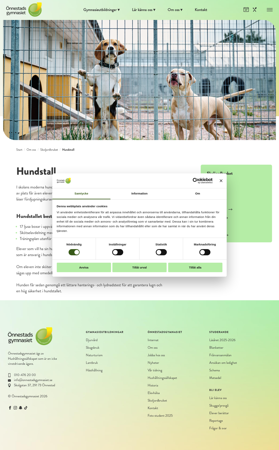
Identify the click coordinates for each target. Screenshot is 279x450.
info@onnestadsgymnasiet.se (33, 380)
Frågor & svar (218, 428)
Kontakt (202, 10)
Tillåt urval (139, 267)
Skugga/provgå (218, 405)
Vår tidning (155, 370)
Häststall (216, 201)
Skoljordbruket (49, 149)
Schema (214, 370)
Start (19, 149)
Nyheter (153, 363)
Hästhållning (94, 370)
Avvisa (84, 267)
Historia (153, 385)
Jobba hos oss (156, 355)
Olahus (215, 227)
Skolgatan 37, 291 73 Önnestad (34, 385)
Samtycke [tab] (81, 193)
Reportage (216, 421)
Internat (153, 340)
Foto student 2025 (160, 416)
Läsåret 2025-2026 (222, 340)
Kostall (215, 183)
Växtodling (218, 236)
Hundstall (217, 218)
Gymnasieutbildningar (99, 10)
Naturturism (94, 355)
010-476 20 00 (25, 375)
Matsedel (215, 378)
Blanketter (216, 347)
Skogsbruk (92, 347)
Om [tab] (197, 193)
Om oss (174, 10)
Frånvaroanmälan (220, 355)
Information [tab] (139, 193)
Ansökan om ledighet (223, 363)
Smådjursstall (220, 210)
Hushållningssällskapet (22, 358)
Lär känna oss (142, 10)
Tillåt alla (195, 267)
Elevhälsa (154, 393)
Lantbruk (92, 363)
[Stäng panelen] (221, 180)
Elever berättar (219, 413)
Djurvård (91, 340)
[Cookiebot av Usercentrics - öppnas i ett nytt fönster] (196, 181)
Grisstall (216, 192)
